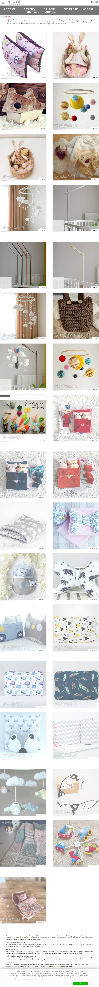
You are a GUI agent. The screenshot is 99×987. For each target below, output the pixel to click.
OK (80, 983)
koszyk (92, 4)
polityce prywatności (28, 979)
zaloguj (96, 4)
